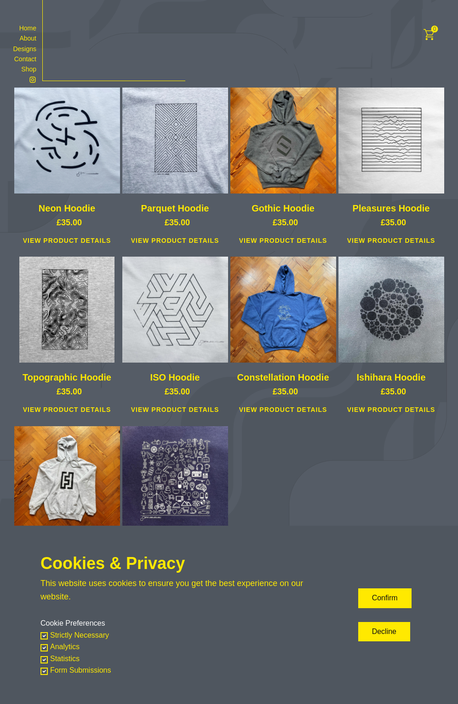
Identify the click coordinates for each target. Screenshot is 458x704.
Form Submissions (80, 670)
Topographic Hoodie (67, 377)
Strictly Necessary (79, 635)
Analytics (65, 647)
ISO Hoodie (175, 377)
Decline (384, 631)
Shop (28, 69)
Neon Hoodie (67, 208)
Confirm (385, 598)
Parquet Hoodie (175, 208)
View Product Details (67, 240)
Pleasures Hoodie (391, 208)
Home (27, 28)
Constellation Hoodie (283, 377)
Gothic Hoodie (283, 208)
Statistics (65, 659)
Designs (24, 49)
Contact (25, 59)
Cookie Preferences (72, 623)
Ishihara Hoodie (390, 377)
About (27, 38)
